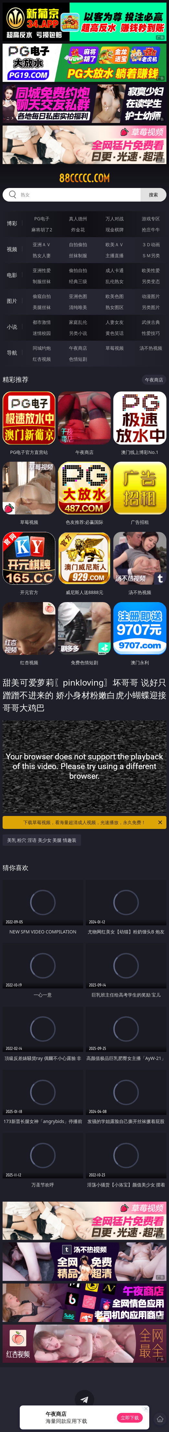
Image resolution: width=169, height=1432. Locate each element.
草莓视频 (115, 348)
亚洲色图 (78, 296)
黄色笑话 (115, 333)
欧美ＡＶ (115, 244)
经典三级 (78, 281)
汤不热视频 (151, 348)
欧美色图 (115, 296)
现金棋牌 (115, 229)
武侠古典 (151, 322)
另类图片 (151, 307)
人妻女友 (115, 322)
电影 (12, 275)
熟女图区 (115, 307)
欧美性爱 (151, 270)
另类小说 (78, 333)
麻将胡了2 (41, 229)
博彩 (12, 223)
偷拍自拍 (78, 270)
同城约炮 (42, 348)
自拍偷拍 (78, 244)
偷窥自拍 (42, 296)
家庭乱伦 (78, 322)
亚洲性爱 (42, 270)
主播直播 (115, 255)
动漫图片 (151, 296)
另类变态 (151, 281)
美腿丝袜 (42, 307)
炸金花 (78, 229)
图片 (12, 300)
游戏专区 (151, 218)
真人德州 (78, 218)
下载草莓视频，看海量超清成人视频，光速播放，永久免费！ (93, 822)
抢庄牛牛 (151, 229)
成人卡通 (115, 270)
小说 (12, 326)
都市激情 (42, 322)
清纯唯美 (78, 307)
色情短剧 (78, 359)
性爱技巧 (151, 333)
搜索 (153, 195)
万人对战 (115, 218)
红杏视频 (42, 359)
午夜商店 (78, 348)
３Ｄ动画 (151, 244)
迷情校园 (42, 333)
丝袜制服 (78, 255)
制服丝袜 (42, 281)
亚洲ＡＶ (42, 244)
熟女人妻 (42, 255)
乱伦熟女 (115, 281)
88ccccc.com (84, 178)
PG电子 (42, 218)
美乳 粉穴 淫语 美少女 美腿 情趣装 (41, 840)
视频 (12, 249)
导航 (12, 352)
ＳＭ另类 (151, 255)
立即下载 (130, 1418)
